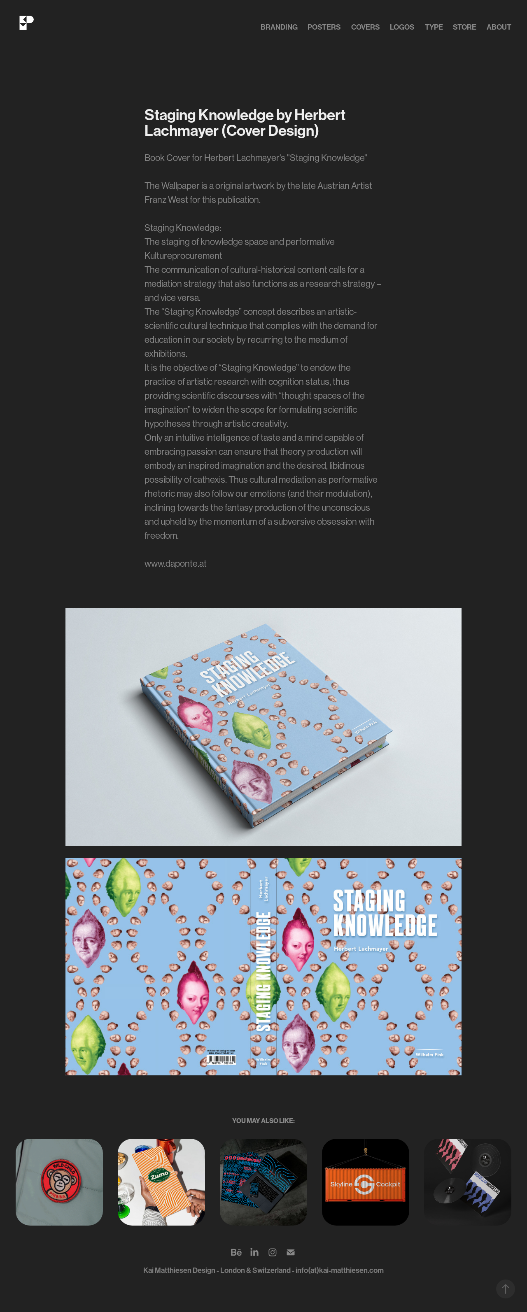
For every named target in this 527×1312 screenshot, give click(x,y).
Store (464, 27)
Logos (402, 27)
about (499, 27)
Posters (324, 27)
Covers (365, 27)
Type (434, 27)
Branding (279, 27)
